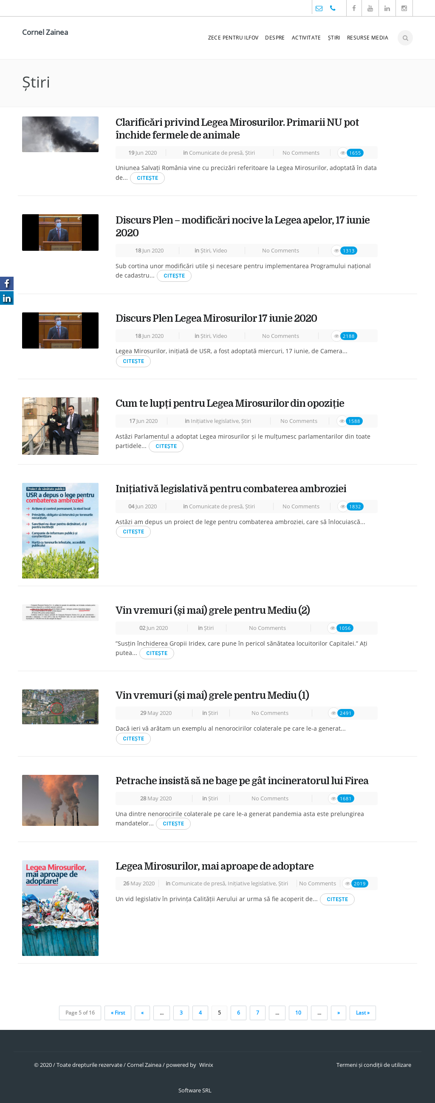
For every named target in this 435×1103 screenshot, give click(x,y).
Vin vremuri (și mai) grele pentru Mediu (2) (213, 610)
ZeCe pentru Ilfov (233, 37)
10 (298, 1012)
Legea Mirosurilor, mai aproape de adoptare (215, 866)
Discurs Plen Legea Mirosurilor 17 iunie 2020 (216, 318)
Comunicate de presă (216, 152)
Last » (363, 1012)
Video (220, 250)
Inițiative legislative (215, 421)
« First (118, 1012)
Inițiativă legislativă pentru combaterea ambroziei (231, 489)
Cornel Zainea (45, 32)
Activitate (306, 37)
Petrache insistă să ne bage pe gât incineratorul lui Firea (242, 781)
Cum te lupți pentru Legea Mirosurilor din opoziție (230, 403)
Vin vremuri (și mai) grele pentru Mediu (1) (212, 695)
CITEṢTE (147, 178)
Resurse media (367, 37)
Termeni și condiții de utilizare (373, 1065)
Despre (275, 37)
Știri (334, 37)
